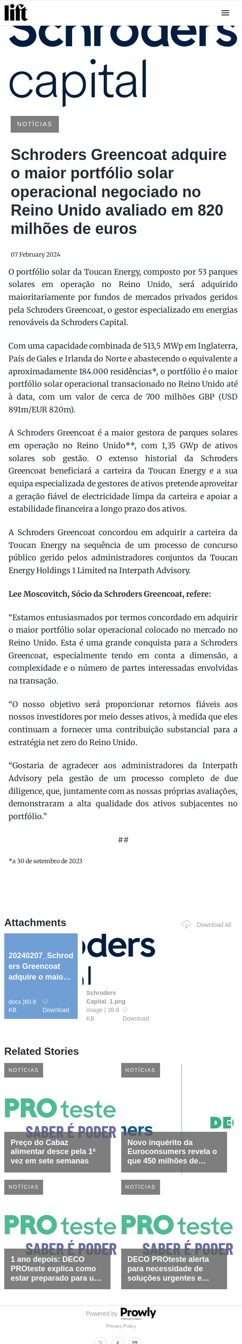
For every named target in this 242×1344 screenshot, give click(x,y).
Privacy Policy (121, 1326)
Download (56, 1006)
